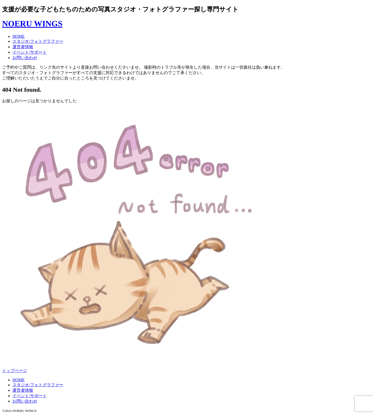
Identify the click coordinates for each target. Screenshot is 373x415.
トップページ (14, 370)
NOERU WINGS (32, 23)
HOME (18, 36)
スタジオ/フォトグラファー (37, 41)
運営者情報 (22, 47)
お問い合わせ (24, 57)
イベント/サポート (29, 52)
